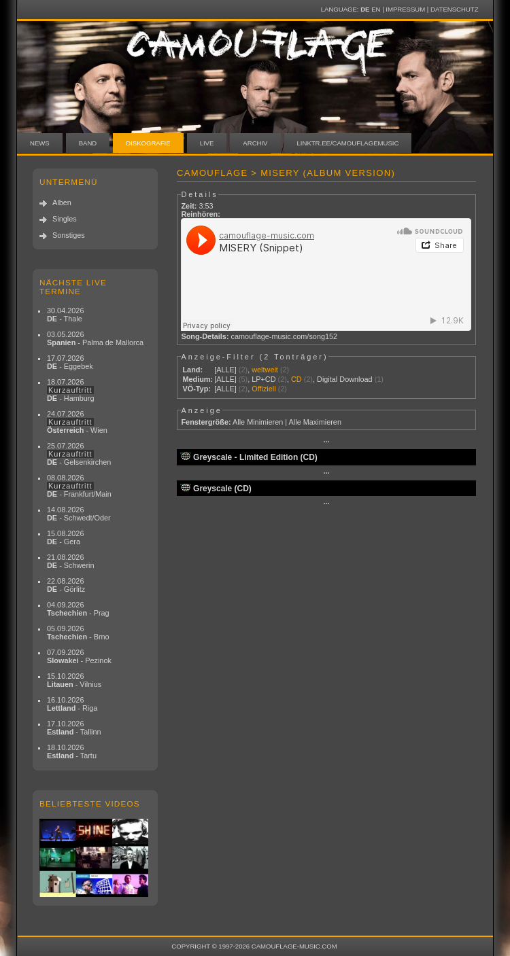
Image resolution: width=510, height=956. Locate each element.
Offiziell (263, 389)
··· (326, 442)
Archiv (255, 143)
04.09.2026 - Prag (78, 609)
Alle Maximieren (315, 422)
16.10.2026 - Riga (72, 704)
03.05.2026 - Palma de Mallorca (95, 338)
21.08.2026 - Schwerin (71, 561)
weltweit (265, 370)
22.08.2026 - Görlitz (66, 585)
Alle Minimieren (258, 422)
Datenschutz (454, 9)
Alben (61, 202)
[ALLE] (225, 370)
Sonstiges (68, 235)
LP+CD (263, 379)
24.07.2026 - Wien (77, 422)
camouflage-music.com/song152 (284, 336)
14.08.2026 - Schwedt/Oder (79, 514)
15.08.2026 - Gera (65, 537)
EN (375, 9)
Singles (64, 219)
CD (296, 379)
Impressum (405, 9)
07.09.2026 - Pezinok (79, 656)
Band (88, 143)
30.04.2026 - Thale (65, 314)
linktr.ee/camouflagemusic (348, 143)
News (40, 143)
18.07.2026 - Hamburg (71, 390)
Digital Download (345, 379)
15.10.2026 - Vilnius (74, 680)
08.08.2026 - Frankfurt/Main (79, 486)
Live (207, 143)
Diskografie (148, 143)
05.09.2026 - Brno (78, 632)
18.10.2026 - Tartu (72, 751)
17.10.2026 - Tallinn (74, 728)
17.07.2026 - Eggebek (70, 362)
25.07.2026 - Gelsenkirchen (79, 454)
